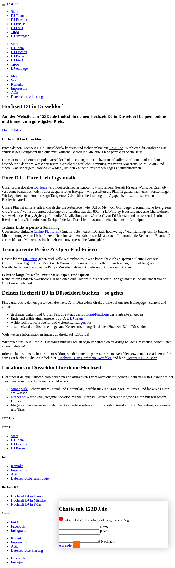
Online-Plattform (46, 231)
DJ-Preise (30, 259)
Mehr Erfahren (12, 130)
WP (13, 80)
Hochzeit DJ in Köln (26, 504)
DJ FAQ (17, 28)
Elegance (17, 405)
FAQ (14, 522)
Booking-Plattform (95, 314)
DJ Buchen (19, 20)
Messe (15, 76)
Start (14, 11)
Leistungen (77, 322)
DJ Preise (18, 24)
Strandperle (19, 389)
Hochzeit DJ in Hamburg (29, 496)
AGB (15, 92)
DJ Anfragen (20, 36)
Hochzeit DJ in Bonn (141, 358)
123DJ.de (116, 148)
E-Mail (105, 530)
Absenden (66, 545)
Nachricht (113, 541)
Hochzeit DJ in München (29, 500)
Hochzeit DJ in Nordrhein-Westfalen (85, 358)
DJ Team (17, 16)
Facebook (18, 526)
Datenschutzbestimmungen (30, 478)
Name (104, 526)
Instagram (18, 530)
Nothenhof (18, 397)
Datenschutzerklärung (27, 96)
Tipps (15, 32)
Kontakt (17, 84)
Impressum (19, 88)
